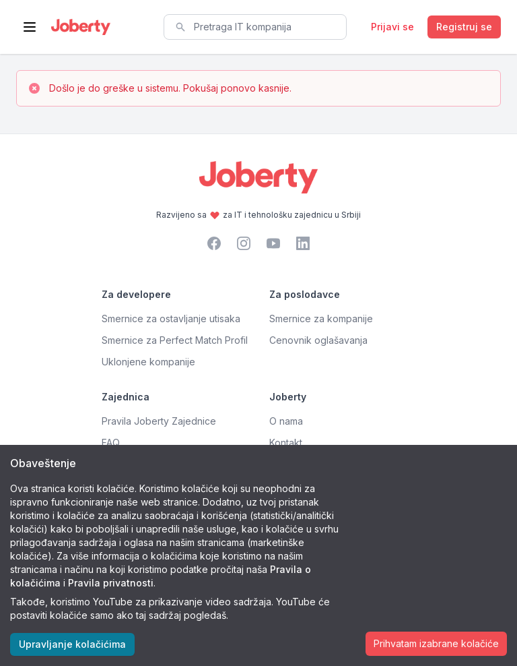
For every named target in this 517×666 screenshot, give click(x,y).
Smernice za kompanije (321, 318)
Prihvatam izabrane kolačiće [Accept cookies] (436, 643)
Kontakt (285, 442)
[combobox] (255, 27)
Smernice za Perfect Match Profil (175, 340)
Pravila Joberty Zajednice (159, 421)
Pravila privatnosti (110, 582)
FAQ (111, 442)
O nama (286, 421)
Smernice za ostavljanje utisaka (171, 318)
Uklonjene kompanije (148, 361)
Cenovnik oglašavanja (318, 340)
